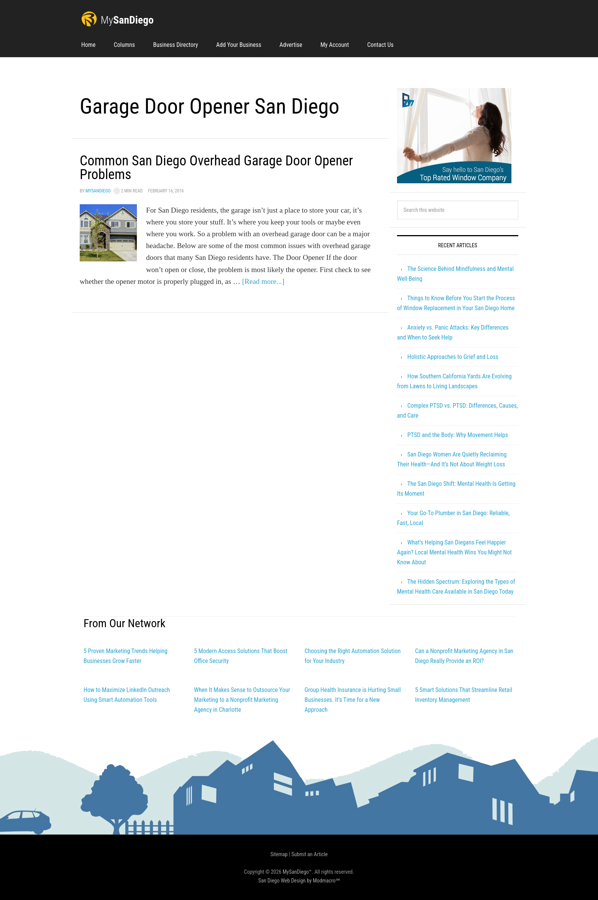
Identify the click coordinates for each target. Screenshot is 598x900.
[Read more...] (263, 281)
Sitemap (279, 854)
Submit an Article (309, 854)
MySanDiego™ (297, 872)
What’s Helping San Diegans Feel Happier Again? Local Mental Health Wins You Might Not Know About (454, 552)
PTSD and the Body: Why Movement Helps (457, 435)
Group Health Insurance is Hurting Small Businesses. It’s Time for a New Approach (352, 699)
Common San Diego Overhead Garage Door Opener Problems (216, 168)
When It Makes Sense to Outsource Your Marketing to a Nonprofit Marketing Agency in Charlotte (242, 699)
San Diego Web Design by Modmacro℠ (298, 881)
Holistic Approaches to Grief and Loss (452, 356)
